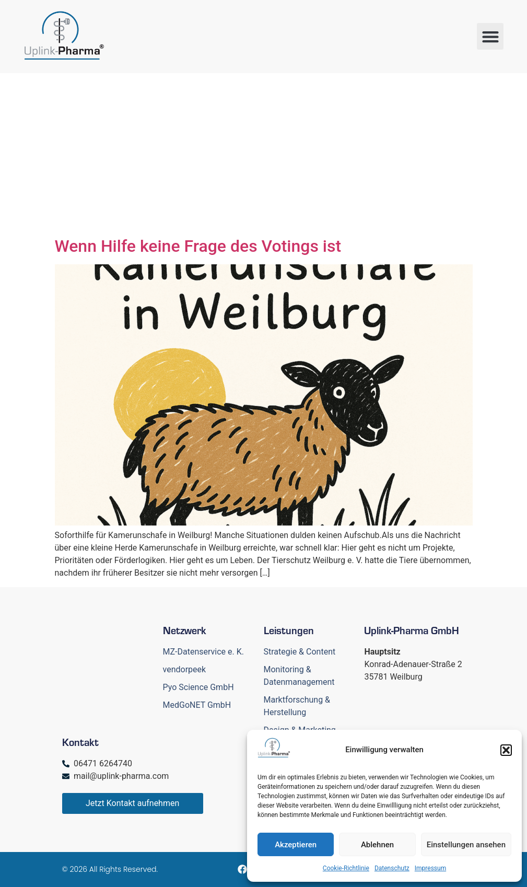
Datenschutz (391, 868)
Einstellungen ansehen (466, 844)
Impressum (430, 868)
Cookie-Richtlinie (346, 868)
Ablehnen (377, 844)
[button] (506, 750)
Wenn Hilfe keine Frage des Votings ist (198, 246)
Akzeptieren (296, 844)
